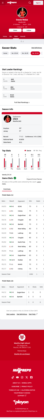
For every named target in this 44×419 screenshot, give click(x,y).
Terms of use (14, 390)
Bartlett (20, 224)
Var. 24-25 (25, 53)
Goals (38, 201)
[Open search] (29, 2)
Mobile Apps (26, 383)
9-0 (12, 206)
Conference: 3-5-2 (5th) (33, 136)
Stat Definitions (36, 48)
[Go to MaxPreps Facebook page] (31, 377)
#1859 (21, 139)
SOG (41, 287)
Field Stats (7, 189)
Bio (10, 36)
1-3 (12, 246)
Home (5, 36)
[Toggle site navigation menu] (2, 2)
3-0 (12, 224)
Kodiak (20, 260)
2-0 (12, 215)
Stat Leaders (10, 314)
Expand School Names (34, 178)
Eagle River (22, 215)
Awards (22, 36)
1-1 (12, 251)
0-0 (12, 233)
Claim (15, 30)
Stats (16, 36)
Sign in (38, 3)
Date (4, 201)
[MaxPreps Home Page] (21, 41)
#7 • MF (22, 27)
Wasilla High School (22, 339)
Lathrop (20, 233)
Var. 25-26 (15, 53)
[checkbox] (28, 177)
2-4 (12, 220)
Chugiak (20, 220)
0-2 (12, 229)
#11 (20, 142)
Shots (34, 287)
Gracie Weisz (22, 20)
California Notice (28, 390)
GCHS (20, 206)
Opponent (21, 201)
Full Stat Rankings (22, 102)
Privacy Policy (27, 386)
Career (5, 53)
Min (30, 201)
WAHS (20, 264)
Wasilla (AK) (22, 22)
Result (11, 201)
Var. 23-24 (35, 53)
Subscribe (15, 386)
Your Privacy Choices (22, 393)
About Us (16, 383)
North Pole (21, 242)
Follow (29, 30)
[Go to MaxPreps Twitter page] (26, 377)
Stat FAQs (33, 314)
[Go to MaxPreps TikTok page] (13, 377)
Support (22, 396)
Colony (20, 211)
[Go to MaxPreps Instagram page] (22, 377)
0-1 (12, 211)
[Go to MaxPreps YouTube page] (17, 377)
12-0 (13, 260)
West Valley (22, 229)
